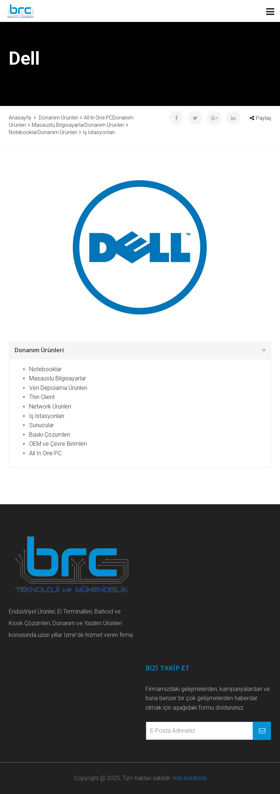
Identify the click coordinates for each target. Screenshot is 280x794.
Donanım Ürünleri (39, 350)
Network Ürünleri (50, 406)
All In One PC (45, 453)
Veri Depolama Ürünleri (58, 387)
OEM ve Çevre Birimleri (58, 443)
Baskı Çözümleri (49, 434)
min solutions (189, 778)
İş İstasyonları (46, 416)
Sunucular (41, 425)
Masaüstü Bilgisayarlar (57, 378)
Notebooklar (45, 369)
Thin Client (42, 397)
